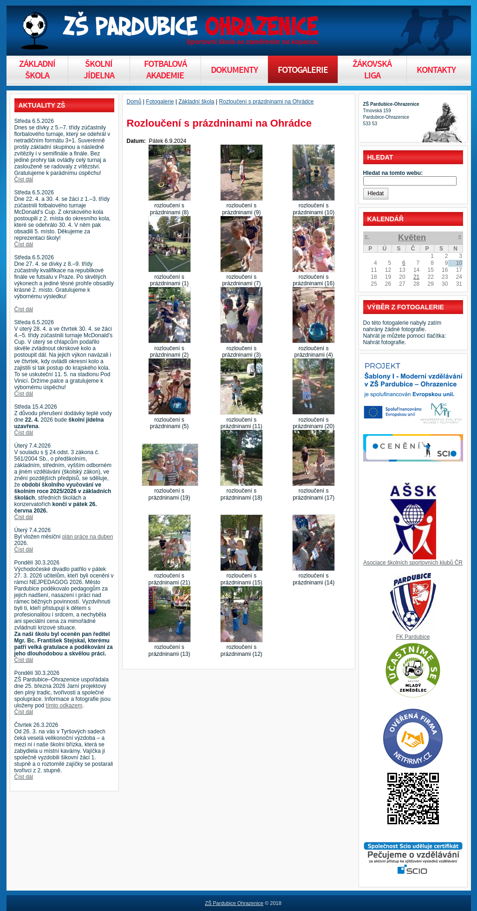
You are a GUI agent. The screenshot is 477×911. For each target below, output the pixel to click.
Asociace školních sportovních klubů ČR (413, 562)
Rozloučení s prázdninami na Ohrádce (266, 101)
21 (416, 277)
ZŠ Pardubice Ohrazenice (234, 903)
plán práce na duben (87, 536)
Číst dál (23, 179)
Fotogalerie (160, 101)
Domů (134, 101)
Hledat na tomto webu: (393, 173)
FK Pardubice (413, 637)
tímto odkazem (64, 705)
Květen (412, 237)
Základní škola (196, 101)
